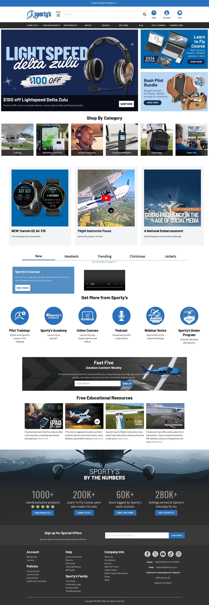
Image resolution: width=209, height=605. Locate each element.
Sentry (88, 25)
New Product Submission (116, 573)
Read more (43, 438)
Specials (106, 25)
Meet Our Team (125, 512)
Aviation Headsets (51, 25)
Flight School (111, 570)
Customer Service (74, 556)
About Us (109, 556)
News (107, 579)
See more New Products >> (104, 261)
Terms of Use (33, 574)
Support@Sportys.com (166, 567)
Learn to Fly (32, 25)
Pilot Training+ (159, 25)
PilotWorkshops (73, 591)
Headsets (71, 256)
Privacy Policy (33, 571)
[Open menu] (58, 14)
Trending (105, 256)
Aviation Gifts (72, 587)
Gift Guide (123, 25)
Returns (69, 560)
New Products (70, 25)
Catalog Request (73, 566)
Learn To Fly (84, 512)
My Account (32, 556)
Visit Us (108, 563)
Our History (110, 560)
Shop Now (126, 103)
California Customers (36, 581)
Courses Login (176, 25)
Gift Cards (70, 563)
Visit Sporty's (166, 512)
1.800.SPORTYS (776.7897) (167, 562)
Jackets (170, 256)
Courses (30, 560)
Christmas (137, 256)
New (38, 256)
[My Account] (153, 14)
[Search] (144, 14)
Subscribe (177, 535)
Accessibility (32, 577)
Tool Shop (70, 581)
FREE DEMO (23, 287)
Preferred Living (73, 584)
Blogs (107, 576)
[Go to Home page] (39, 14)
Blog (141, 25)
